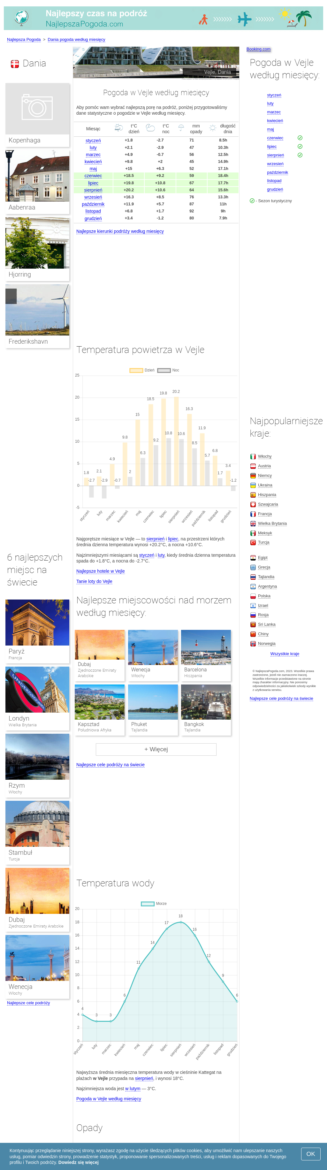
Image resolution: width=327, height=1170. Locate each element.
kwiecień (93, 161)
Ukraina (265, 485)
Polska (264, 595)
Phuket (139, 724)
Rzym (17, 785)
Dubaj (84, 664)
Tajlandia (266, 576)
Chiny (263, 633)
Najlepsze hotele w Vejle (100, 571)
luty (93, 147)
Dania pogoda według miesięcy (76, 39)
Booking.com (258, 49)
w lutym (132, 1088)
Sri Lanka (267, 624)
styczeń (93, 140)
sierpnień (93, 190)
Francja (15, 657)
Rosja (263, 614)
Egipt (263, 557)
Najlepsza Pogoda (24, 39)
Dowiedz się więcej (78, 1162)
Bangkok (194, 724)
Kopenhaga (25, 140)
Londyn (19, 718)
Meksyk (265, 533)
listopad (93, 211)
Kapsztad (88, 724)
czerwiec (93, 175)
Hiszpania (267, 494)
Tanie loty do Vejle (94, 581)
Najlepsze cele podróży (28, 1002)
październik (93, 204)
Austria (264, 465)
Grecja (264, 567)
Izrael (263, 605)
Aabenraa (22, 207)
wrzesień (93, 197)
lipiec (93, 183)
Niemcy (265, 475)
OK (311, 1154)
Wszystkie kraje (284, 653)
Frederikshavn (28, 341)
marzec (93, 154)
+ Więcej (156, 749)
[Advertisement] (156, 283)
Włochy (15, 792)
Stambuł (20, 852)
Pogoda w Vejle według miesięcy (108, 1098)
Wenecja (140, 670)
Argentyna (267, 586)
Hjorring (20, 274)
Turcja (14, 859)
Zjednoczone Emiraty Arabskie (36, 926)
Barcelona (195, 670)
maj (93, 168)
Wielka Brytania (23, 725)
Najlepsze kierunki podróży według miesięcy (120, 231)
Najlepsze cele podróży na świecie (110, 764)
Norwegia (267, 643)
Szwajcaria (268, 504)
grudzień (93, 218)
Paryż (17, 651)
